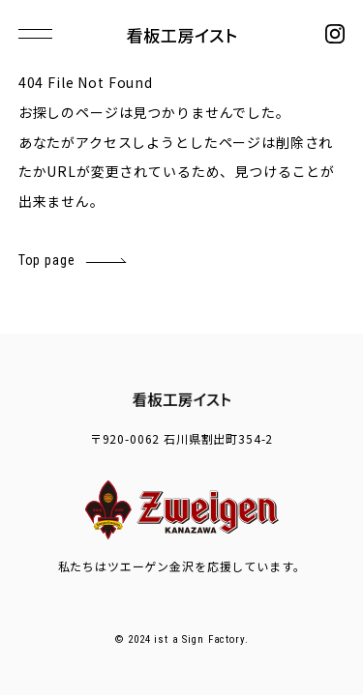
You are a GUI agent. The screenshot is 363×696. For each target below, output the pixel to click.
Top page (47, 260)
